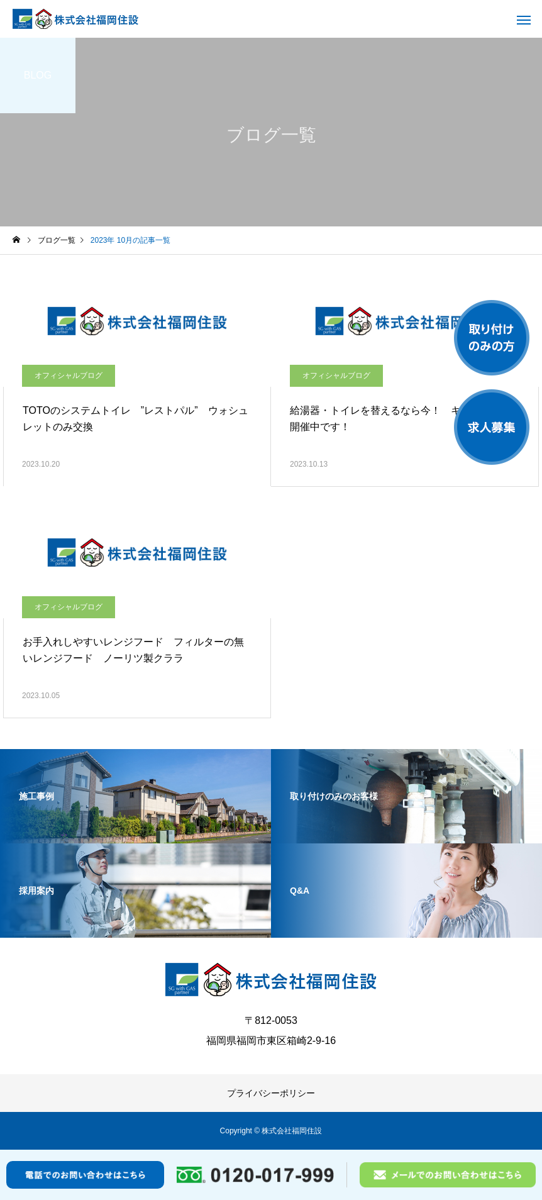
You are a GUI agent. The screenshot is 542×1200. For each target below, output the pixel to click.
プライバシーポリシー (271, 1093)
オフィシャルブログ (68, 375)
